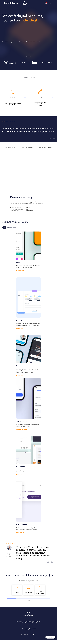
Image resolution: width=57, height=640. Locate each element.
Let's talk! (50, 637)
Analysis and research (8, 122)
